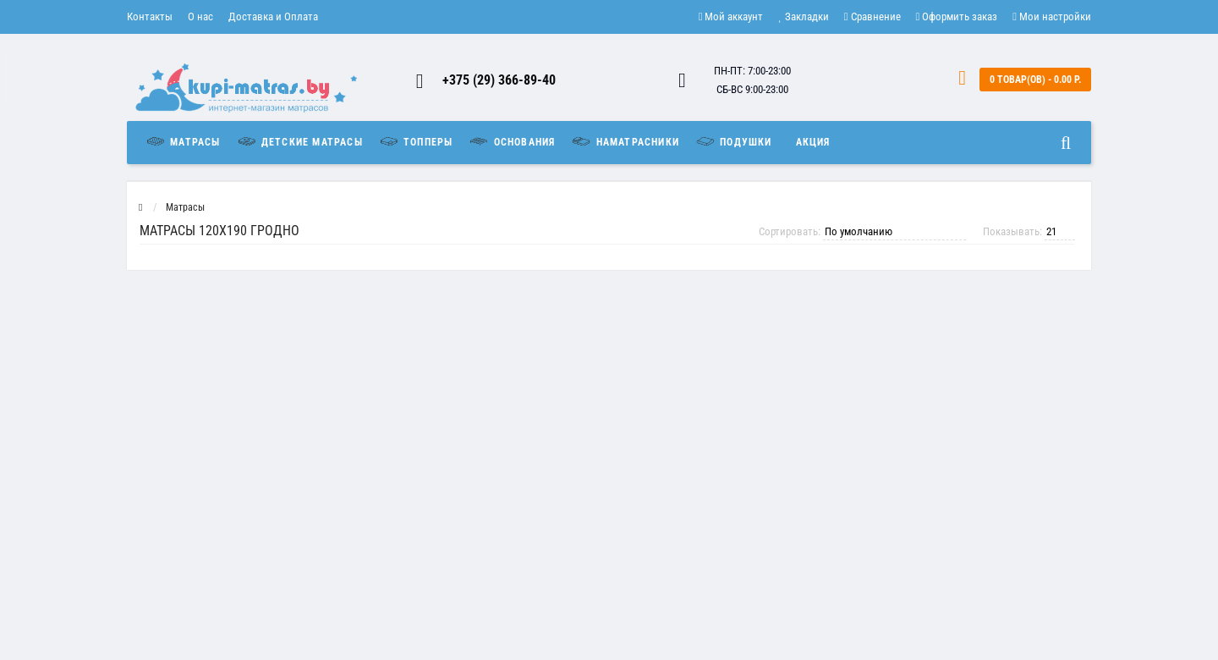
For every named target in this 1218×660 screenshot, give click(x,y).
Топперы (415, 141)
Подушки (733, 141)
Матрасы (187, 141)
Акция (813, 142)
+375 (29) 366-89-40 (499, 80)
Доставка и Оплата (273, 16)
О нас (200, 16)
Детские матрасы (299, 141)
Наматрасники (624, 141)
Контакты (150, 16)
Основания (511, 141)
